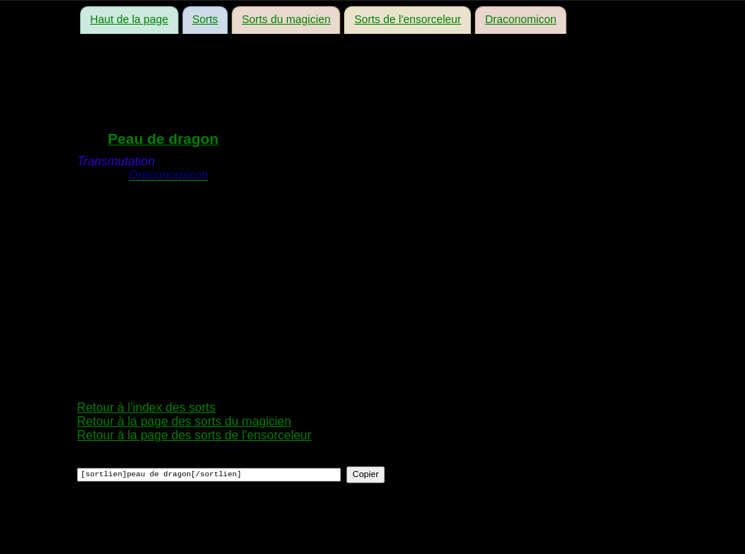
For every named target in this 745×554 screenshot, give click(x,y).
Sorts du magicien (286, 19)
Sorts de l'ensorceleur (407, 19)
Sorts (205, 19)
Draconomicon (520, 19)
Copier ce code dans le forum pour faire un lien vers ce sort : (225, 460)
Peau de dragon (163, 139)
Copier (365, 474)
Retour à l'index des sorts (146, 407)
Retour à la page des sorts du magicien (184, 421)
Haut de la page (129, 19)
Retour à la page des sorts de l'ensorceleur (194, 435)
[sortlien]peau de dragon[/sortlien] (209, 475)
